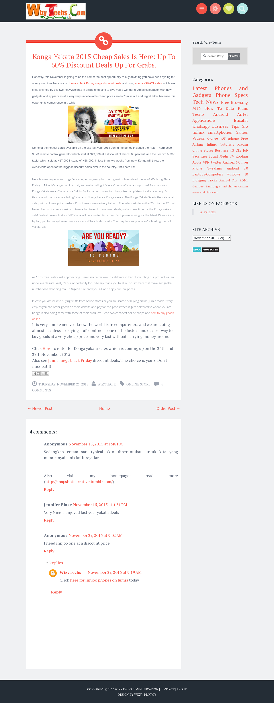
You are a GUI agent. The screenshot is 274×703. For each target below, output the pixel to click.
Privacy (150, 694)
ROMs (244, 180)
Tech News (205, 101)
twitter (216, 162)
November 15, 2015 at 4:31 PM (100, 504)
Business (221, 150)
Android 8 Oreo (209, 192)
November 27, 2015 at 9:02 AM (96, 535)
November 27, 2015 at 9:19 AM (115, 572)
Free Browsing (234, 102)
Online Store (138, 384)
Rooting (242, 156)
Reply (49, 489)
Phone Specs (232, 94)
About (182, 689)
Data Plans (237, 108)
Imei (244, 162)
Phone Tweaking (207, 168)
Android (220, 114)
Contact (167, 689)
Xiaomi (242, 144)
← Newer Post (40, 408)
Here (47, 348)
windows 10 (237, 174)
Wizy (138, 694)
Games (242, 132)
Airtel (242, 114)
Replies (56, 562)
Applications (203, 120)
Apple (197, 162)
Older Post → (168, 408)
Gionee (212, 138)
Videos (198, 138)
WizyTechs (107, 384)
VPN (206, 162)
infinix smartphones (212, 132)
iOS (223, 138)
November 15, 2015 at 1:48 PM (96, 443)
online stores (202, 150)
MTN (197, 108)
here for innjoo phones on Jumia (99, 579)
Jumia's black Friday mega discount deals (94, 83)
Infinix (212, 144)
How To (213, 108)
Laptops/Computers (207, 174)
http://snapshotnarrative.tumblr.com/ (79, 481)
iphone (233, 138)
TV (232, 156)
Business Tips (225, 126)
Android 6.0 (231, 162)
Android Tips (228, 180)
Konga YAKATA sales (148, 83)
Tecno (198, 114)
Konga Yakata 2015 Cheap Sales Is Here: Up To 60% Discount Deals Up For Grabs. (103, 60)
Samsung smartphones (221, 186)
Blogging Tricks (204, 180)
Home (104, 408)
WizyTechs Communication (137, 689)
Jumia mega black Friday (69, 360)
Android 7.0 (237, 168)
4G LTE (235, 150)
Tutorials (227, 144)
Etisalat (241, 120)
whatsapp (200, 126)
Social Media (219, 156)
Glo (245, 126)
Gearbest (198, 186)
